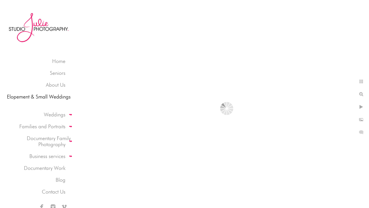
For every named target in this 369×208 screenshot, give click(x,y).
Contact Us (53, 192)
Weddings (54, 115)
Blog (60, 180)
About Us (55, 85)
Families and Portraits (42, 126)
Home (58, 61)
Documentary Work (44, 168)
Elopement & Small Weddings (39, 97)
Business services (47, 156)
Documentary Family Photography (49, 141)
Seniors (57, 73)
